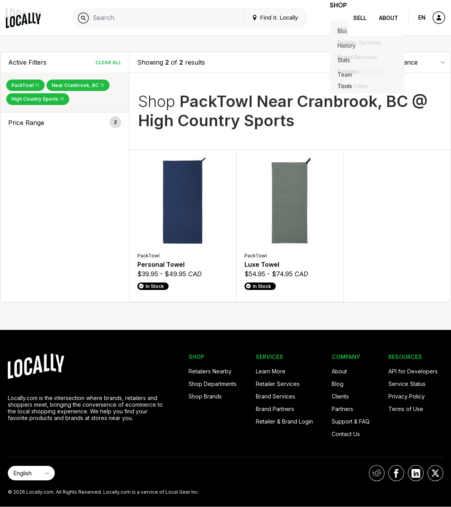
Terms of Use (405, 409)
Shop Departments (213, 383)
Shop (333, 17)
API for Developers (413, 371)
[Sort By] (404, 62)
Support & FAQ (351, 421)
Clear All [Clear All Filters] (108, 62)
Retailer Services (278, 383)
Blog (337, 383)
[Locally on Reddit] (377, 473)
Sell (360, 17)
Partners (342, 409)
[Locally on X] (435, 473)
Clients (340, 396)
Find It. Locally (264, 17)
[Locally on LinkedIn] (416, 473)
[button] (64, 122)
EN (422, 17)
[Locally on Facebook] (396, 473)
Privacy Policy (406, 396)
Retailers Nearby (210, 371)
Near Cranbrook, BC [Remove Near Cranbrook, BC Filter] (78, 85)
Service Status (407, 383)
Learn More (271, 371)
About (388, 17)
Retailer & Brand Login (284, 421)
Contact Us (346, 434)
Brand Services (275, 396)
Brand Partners (275, 409)
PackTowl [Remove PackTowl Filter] (25, 85)
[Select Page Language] (31, 473)
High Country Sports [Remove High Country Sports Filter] (37, 99)
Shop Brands (205, 396)
